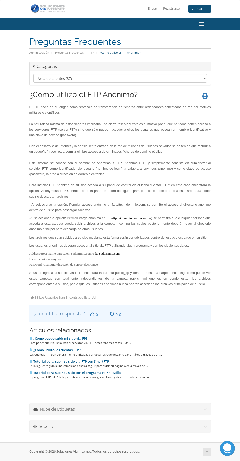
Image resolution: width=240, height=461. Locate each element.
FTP (91, 52)
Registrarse (171, 8)
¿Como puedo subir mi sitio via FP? (58, 338)
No (116, 314)
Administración (39, 52)
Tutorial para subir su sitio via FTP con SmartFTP (69, 361)
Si (95, 314)
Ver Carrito (200, 9)
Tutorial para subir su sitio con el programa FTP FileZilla (75, 372)
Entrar (152, 8)
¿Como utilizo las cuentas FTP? (55, 350)
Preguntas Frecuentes (69, 52)
